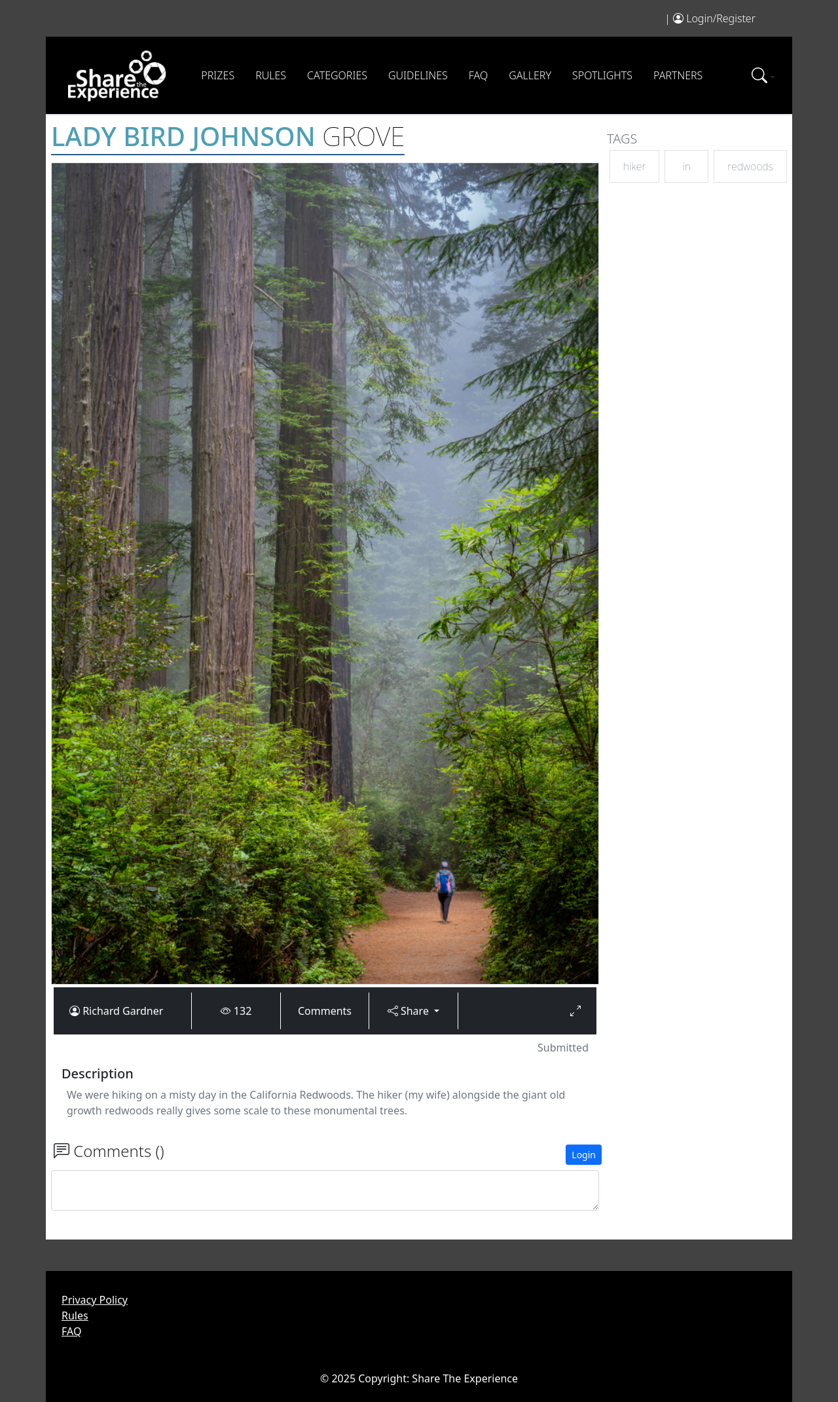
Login (584, 1154)
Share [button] (409, 1011)
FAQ (478, 75)
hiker (634, 166)
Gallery (530, 75)
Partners (677, 75)
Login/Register (721, 18)
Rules (270, 75)
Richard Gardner (122, 1011)
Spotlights (602, 75)
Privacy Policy (95, 1300)
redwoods (750, 166)
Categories (337, 75)
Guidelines (418, 75)
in (687, 166)
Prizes (217, 75)
